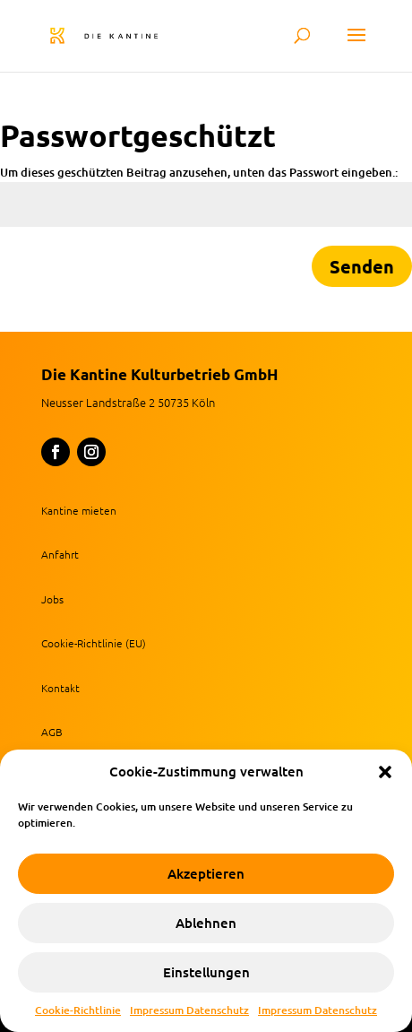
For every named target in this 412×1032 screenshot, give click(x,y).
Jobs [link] (52, 599)
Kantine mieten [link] (78, 510)
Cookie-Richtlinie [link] (78, 1010)
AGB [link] (52, 731)
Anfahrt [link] (60, 554)
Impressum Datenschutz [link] (189, 1010)
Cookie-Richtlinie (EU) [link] (93, 643)
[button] (385, 772)
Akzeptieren (206, 874)
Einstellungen (206, 973)
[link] (126, 34)
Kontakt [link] (60, 688)
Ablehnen (206, 923)
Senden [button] (362, 266)
